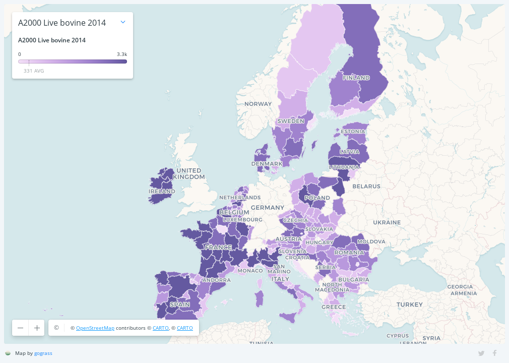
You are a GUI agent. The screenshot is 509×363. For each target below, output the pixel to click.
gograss (43, 352)
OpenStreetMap (95, 327)
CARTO (161, 327)
